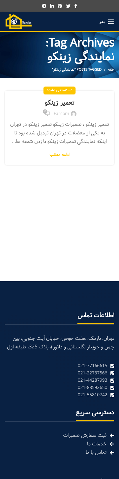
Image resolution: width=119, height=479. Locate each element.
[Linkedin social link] (52, 6)
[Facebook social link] (75, 6)
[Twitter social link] (68, 6)
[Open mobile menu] (106, 21)
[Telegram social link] (44, 6)
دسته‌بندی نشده (59, 90)
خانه (111, 69)
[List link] (59, 366)
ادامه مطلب (59, 155)
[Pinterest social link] (60, 6)
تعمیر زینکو (59, 103)
